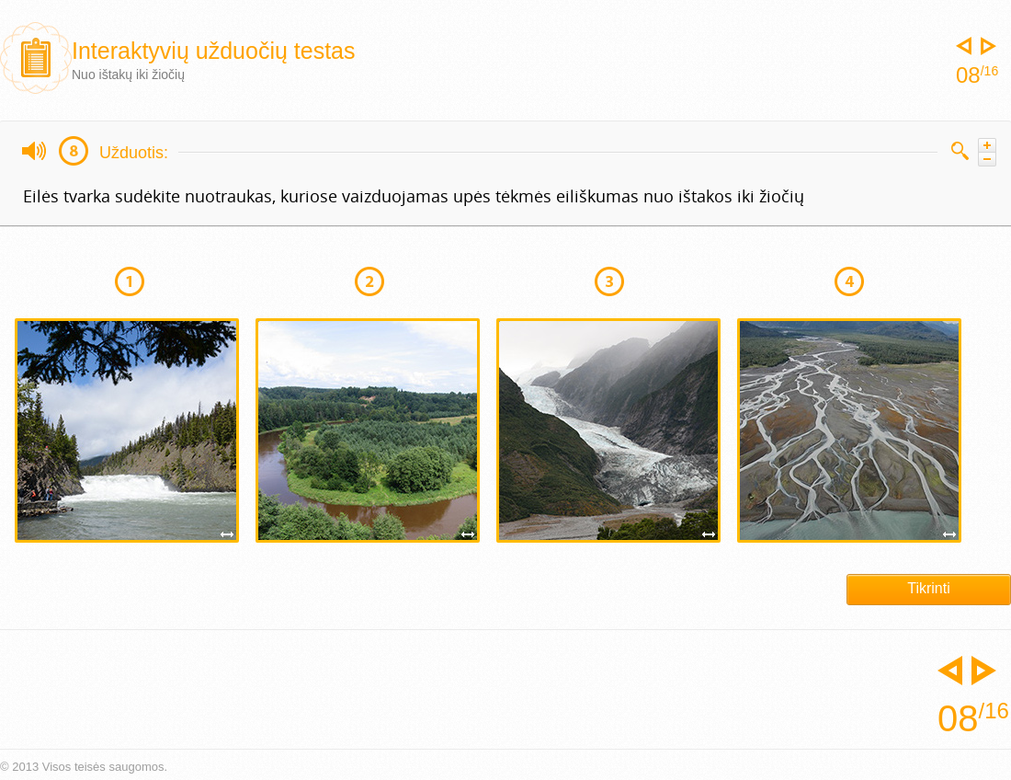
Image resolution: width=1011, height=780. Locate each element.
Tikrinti (928, 588)
